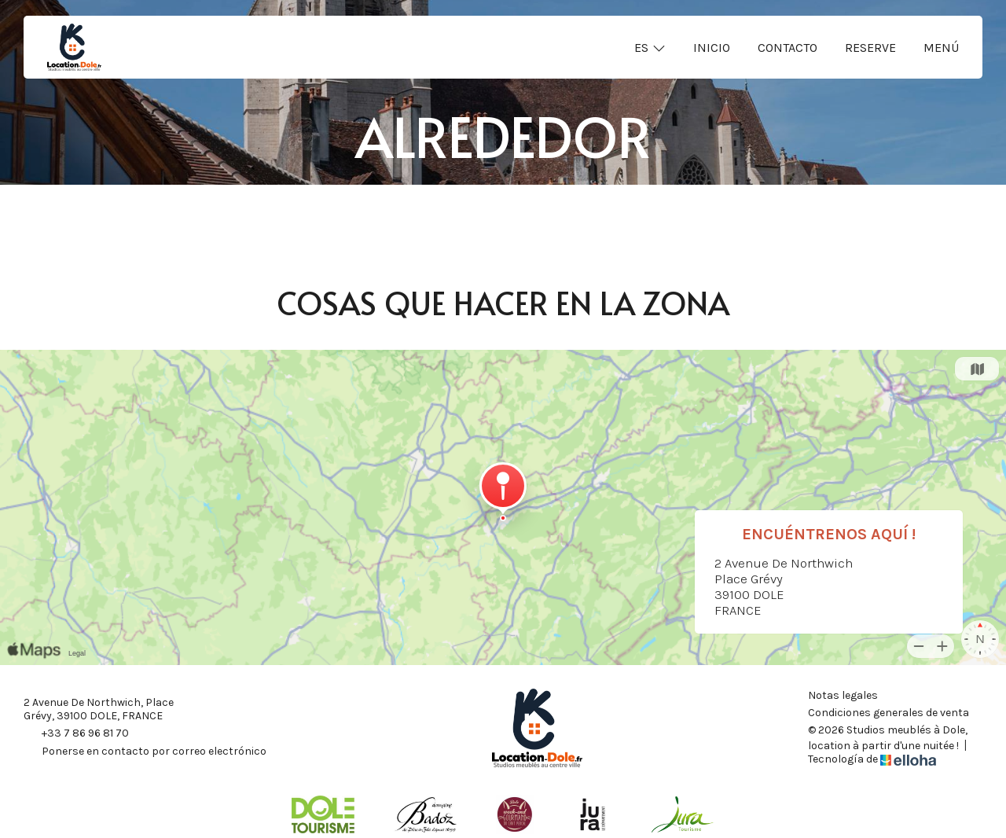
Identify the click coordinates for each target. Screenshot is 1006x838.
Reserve (870, 47)
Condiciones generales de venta (888, 713)
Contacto (787, 47)
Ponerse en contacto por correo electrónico (145, 752)
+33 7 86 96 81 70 (76, 734)
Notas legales (843, 695)
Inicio (711, 47)
